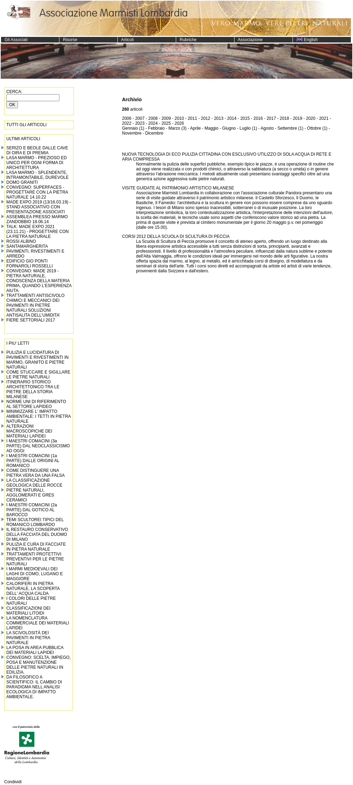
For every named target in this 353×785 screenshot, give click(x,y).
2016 (258, 118)
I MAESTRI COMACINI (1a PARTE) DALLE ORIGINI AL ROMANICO (32, 460)
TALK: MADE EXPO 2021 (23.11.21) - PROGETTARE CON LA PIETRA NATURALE (37, 231)
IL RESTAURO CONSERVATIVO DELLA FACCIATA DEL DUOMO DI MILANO (37, 534)
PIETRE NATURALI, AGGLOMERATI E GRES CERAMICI (30, 495)
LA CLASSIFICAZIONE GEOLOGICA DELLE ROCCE (34, 483)
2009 (166, 118)
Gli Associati (14, 39)
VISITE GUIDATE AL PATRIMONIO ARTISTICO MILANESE (178, 188)
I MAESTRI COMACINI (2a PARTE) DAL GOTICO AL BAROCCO (31, 509)
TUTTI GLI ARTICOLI (26, 124)
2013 (219, 118)
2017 (271, 118)
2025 (166, 123)
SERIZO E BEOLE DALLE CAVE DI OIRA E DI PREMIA (37, 150)
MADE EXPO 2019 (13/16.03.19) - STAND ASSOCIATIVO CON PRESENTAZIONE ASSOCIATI (38, 207)
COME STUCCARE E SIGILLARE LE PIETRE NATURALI (38, 374)
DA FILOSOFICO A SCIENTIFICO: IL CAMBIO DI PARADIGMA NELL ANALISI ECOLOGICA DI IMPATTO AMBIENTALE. (34, 687)
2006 (126, 118)
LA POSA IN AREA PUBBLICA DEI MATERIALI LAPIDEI (34, 650)
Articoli (126, 39)
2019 (297, 118)
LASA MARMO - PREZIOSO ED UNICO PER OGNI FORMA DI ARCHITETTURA (36, 162)
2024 (153, 123)
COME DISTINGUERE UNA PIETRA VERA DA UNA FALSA (35, 473)
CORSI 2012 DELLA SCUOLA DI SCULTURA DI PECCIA (176, 236)
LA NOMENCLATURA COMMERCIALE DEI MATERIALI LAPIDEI (37, 623)
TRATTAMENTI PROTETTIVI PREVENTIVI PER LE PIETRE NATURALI (35, 559)
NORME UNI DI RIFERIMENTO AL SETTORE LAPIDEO (36, 404)
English (305, 39)
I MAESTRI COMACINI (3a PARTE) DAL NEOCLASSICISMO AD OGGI (38, 446)
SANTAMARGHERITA (27, 246)
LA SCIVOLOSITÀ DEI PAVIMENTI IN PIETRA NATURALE (28, 637)
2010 (179, 118)
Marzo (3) (177, 128)
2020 (310, 118)
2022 (126, 123)
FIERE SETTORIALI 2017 (30, 320)
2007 (140, 118)
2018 (284, 118)
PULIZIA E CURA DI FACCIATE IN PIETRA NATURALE (36, 547)
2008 (153, 118)
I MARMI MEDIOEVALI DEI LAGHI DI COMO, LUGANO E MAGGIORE (34, 573)
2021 (324, 118)
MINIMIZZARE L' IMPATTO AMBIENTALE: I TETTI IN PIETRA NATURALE (38, 416)
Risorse (68, 39)
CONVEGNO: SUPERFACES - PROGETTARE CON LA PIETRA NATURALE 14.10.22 (37, 192)
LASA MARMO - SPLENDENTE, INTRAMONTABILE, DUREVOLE (37, 175)
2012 (205, 118)
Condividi (12, 781)
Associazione (249, 39)
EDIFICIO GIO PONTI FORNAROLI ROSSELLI (29, 263)
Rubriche (186, 39)
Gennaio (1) (133, 128)
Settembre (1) (290, 128)
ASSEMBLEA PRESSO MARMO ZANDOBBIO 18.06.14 (37, 219)
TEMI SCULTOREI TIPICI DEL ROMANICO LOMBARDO (35, 522)
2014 (232, 118)
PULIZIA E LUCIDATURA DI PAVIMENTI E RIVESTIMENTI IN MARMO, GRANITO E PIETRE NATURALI (37, 360)
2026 (179, 123)
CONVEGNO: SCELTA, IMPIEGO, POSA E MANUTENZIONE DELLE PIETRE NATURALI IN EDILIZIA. (38, 665)
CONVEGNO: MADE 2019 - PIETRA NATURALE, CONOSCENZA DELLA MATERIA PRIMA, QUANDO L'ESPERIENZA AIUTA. (38, 280)
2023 (140, 123)
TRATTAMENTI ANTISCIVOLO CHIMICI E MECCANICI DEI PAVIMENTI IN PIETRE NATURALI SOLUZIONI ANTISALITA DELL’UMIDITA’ (35, 305)
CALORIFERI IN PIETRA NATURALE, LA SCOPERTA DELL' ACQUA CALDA (32, 588)
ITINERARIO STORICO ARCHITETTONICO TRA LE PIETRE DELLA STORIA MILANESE (32, 389)
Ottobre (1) (317, 128)
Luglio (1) (248, 128)
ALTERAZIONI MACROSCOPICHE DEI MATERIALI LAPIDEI (29, 431)
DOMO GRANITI (22, 182)
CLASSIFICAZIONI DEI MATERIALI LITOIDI (28, 611)
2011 (192, 118)
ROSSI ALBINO (21, 241)
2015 (245, 118)
